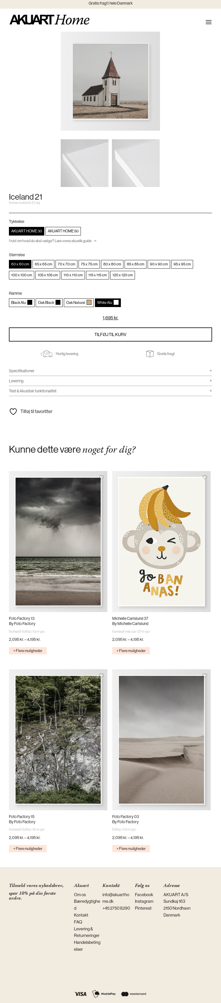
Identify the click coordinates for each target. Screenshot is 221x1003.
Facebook (144, 894)
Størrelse (17, 254)
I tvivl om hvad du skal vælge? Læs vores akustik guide (50, 241)
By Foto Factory (22, 623)
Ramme (15, 293)
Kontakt (81, 915)
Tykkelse (16, 221)
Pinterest (143, 908)
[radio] (26, 231)
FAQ (78, 921)
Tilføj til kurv (110, 334)
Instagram (144, 901)
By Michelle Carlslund (130, 623)
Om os (80, 894)
